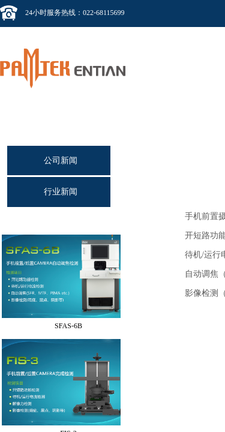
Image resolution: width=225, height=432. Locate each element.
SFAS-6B (68, 327)
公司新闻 (60, 160)
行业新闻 (60, 191)
